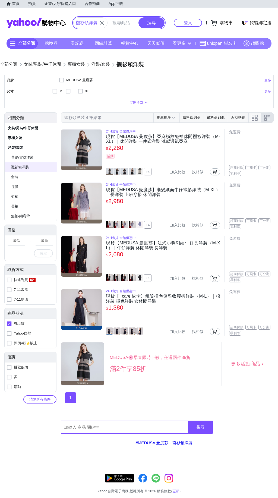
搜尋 (201, 427)
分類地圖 (271, 484)
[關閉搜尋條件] (102, 23)
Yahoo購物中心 (36, 22)
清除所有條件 (39, 399)
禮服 (14, 187)
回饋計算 (103, 43)
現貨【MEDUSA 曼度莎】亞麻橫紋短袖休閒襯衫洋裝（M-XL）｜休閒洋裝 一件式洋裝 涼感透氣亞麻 (163, 139)
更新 (273, 478)
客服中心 (172, 484)
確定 (43, 253)
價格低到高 (191, 117)
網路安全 (233, 484)
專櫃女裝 (15, 138)
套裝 (14, 177)
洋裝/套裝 (15, 148)
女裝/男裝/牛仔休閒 (23, 128)
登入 (188, 22)
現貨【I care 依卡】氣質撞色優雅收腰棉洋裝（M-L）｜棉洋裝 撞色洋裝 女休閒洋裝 (163, 298)
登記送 (77, 43)
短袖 (14, 196)
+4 (148, 172)
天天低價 (156, 43)
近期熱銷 (238, 117)
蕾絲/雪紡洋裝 (22, 157)
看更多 (182, 43)
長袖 (14, 206)
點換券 (51, 43)
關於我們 (192, 484)
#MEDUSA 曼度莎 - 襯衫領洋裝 (163, 442)
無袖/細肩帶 (20, 216)
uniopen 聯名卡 (218, 43)
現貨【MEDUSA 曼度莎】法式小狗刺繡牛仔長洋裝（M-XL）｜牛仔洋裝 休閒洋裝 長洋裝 (163, 245)
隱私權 (252, 484)
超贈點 (253, 43)
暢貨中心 (129, 43)
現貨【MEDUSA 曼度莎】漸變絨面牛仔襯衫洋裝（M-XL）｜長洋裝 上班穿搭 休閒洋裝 (163, 192)
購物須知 (213, 484)
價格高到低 (216, 117)
